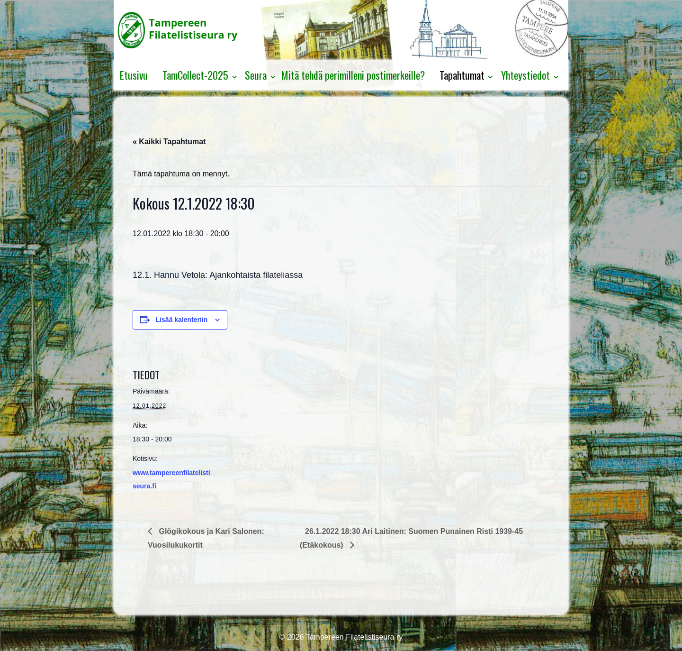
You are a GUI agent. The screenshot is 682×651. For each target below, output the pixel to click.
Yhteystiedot (525, 75)
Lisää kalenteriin (182, 319)
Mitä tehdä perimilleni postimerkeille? (353, 75)
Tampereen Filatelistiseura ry (353, 637)
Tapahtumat (462, 75)
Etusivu (134, 75)
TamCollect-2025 (195, 75)
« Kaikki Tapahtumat (169, 142)
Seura (256, 75)
